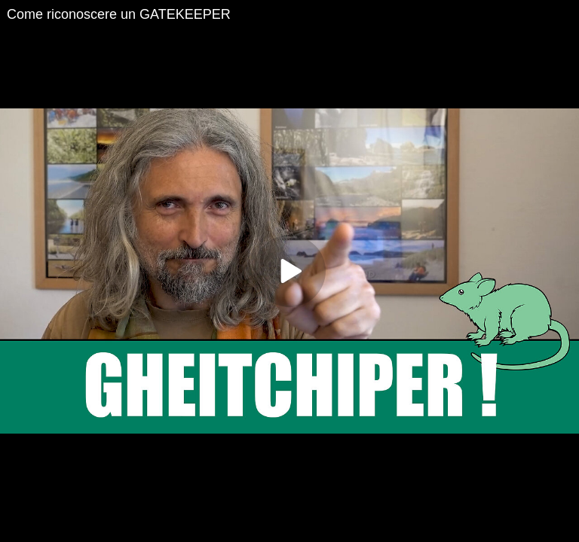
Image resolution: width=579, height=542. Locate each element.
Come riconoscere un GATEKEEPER (119, 14)
